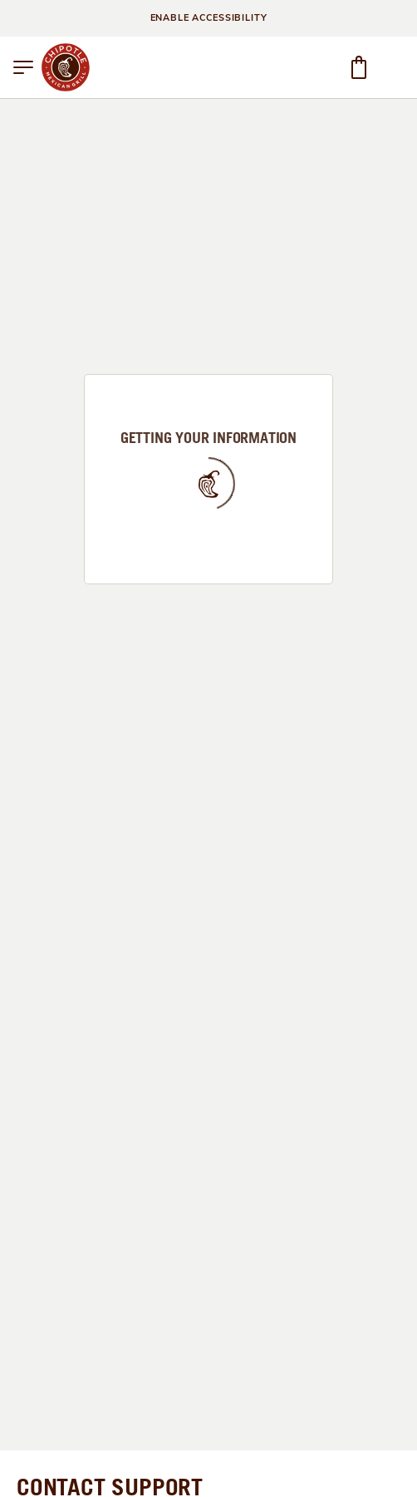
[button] (23, 67)
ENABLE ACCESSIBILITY (208, 18)
